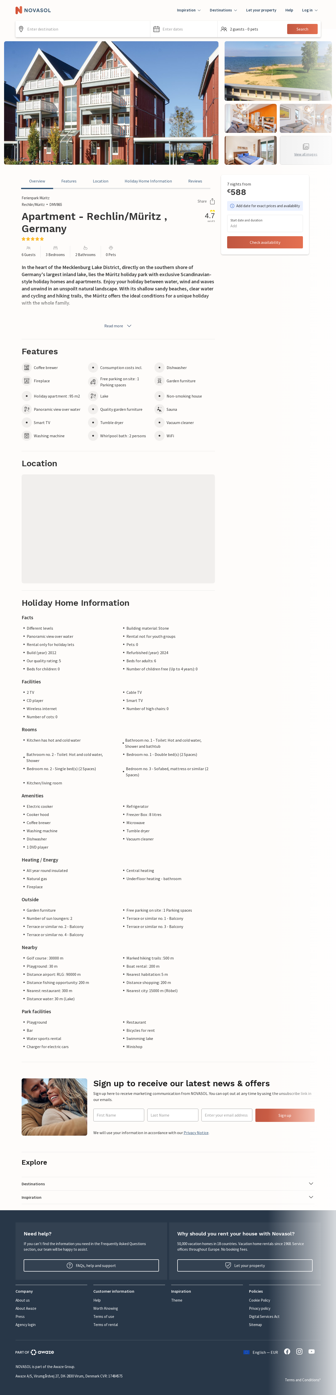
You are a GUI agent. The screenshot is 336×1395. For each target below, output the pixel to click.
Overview (37, 181)
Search (302, 29)
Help (289, 10)
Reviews (195, 181)
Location (100, 181)
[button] (184, 29)
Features (69, 181)
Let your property (261, 10)
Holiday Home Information (148, 181)
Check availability (265, 242)
